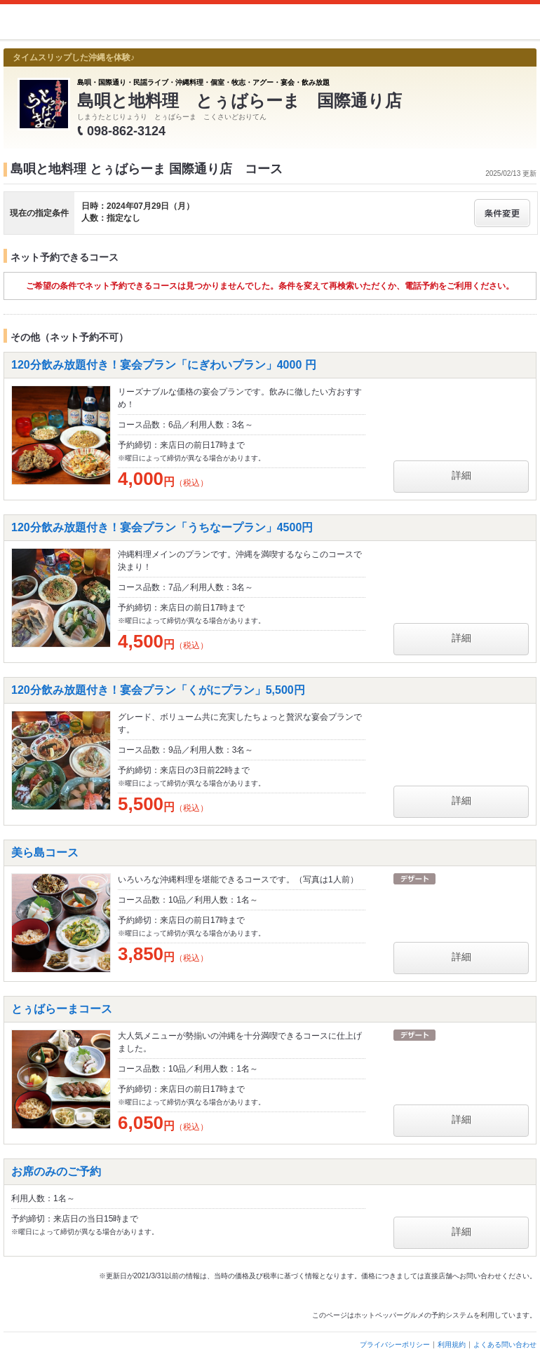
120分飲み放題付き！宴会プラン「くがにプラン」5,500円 (158, 690)
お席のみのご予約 (56, 1171)
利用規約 (452, 1344)
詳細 (461, 475)
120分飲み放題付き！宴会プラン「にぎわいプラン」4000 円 (163, 365)
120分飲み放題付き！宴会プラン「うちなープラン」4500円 (162, 527)
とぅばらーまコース (61, 1009)
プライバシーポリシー (395, 1344)
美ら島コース (45, 853)
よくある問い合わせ (504, 1344)
